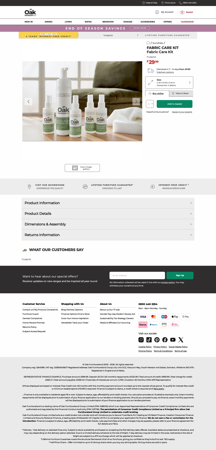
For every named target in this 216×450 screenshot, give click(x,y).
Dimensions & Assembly (45, 224)
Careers (130, 318)
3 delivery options (165, 72)
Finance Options (69, 314)
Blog (63, 309)
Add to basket (174, 104)
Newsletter (66, 322)
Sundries (157, 43)
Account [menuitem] (164, 12)
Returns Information (42, 235)
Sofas (88, 22)
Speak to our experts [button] (182, 112)
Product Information (42, 203)
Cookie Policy (145, 347)
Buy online (156, 93)
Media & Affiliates (108, 322)
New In (29, 22)
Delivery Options (74, 309)
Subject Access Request (33, 331)
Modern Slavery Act (125, 314)
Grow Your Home (69, 318)
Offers (168, 22)
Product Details (38, 214)
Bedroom (108, 22)
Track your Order (80, 322)
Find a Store (84, 314)
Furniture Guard (30, 314)
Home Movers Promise (33, 322)
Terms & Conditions (163, 351)
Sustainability (106, 318)
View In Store (180, 93)
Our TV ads (114, 309)
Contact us (27, 309)
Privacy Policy (160, 347)
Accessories (148, 22)
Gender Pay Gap (108, 314)
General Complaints (32, 318)
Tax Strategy (120, 318)
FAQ (35, 309)
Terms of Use (180, 351)
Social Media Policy (178, 347)
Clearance (187, 22)
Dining (48, 22)
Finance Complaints (48, 309)
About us (104, 309)
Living (68, 22)
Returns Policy (29, 327)
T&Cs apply (158, 389)
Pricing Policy (145, 351)
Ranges (127, 22)
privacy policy (168, 282)
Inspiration (83, 318)
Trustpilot (108, 35)
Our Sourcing (123, 322)
